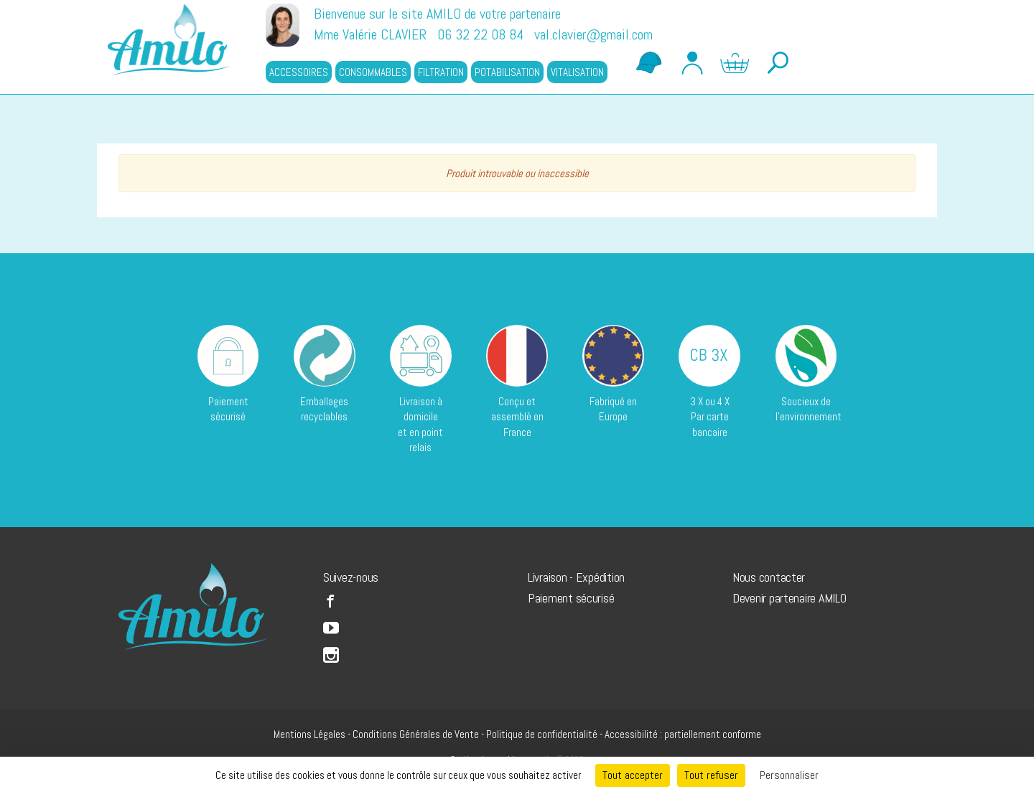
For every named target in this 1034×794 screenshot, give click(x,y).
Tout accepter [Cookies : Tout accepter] (632, 775)
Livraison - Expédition (576, 577)
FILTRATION (441, 72)
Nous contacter (768, 577)
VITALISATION (577, 72)
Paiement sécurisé (571, 598)
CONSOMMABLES (373, 72)
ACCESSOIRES (298, 72)
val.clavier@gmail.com (593, 34)
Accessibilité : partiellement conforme (683, 734)
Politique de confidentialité (541, 734)
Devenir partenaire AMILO (789, 598)
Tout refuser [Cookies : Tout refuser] (711, 775)
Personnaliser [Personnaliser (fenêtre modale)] (789, 775)
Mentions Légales (309, 734)
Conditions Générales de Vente (416, 734)
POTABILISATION (507, 72)
